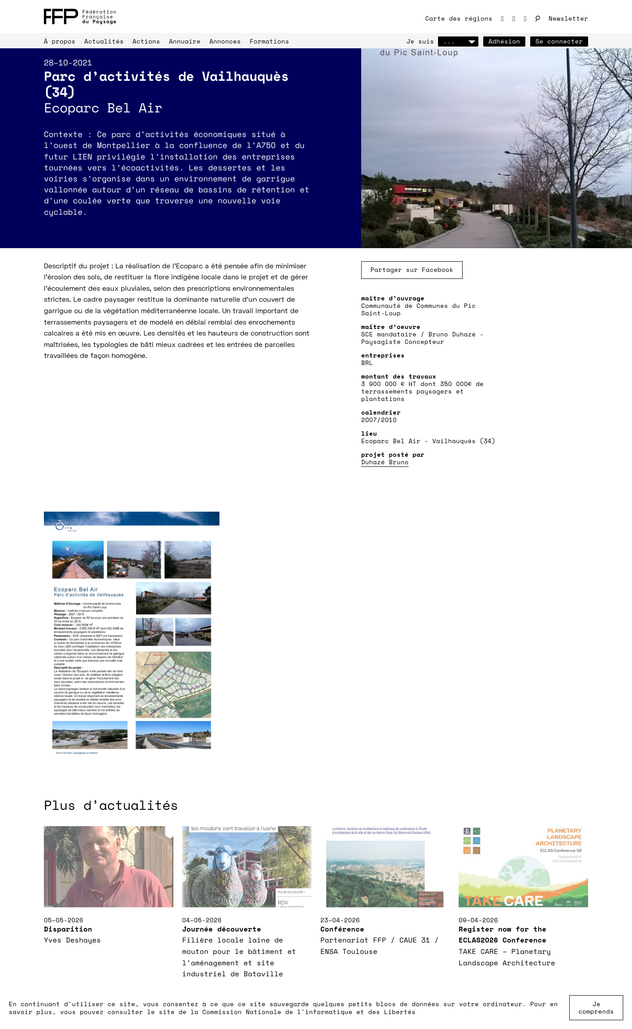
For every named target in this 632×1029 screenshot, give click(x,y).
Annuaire (185, 41)
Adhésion (504, 41)
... (458, 41)
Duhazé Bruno (385, 461)
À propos (59, 41)
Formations (269, 41)
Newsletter (568, 18)
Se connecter (559, 41)
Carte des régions (458, 18)
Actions (146, 41)
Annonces (225, 41)
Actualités (104, 41)
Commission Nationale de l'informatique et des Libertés (309, 1011)
